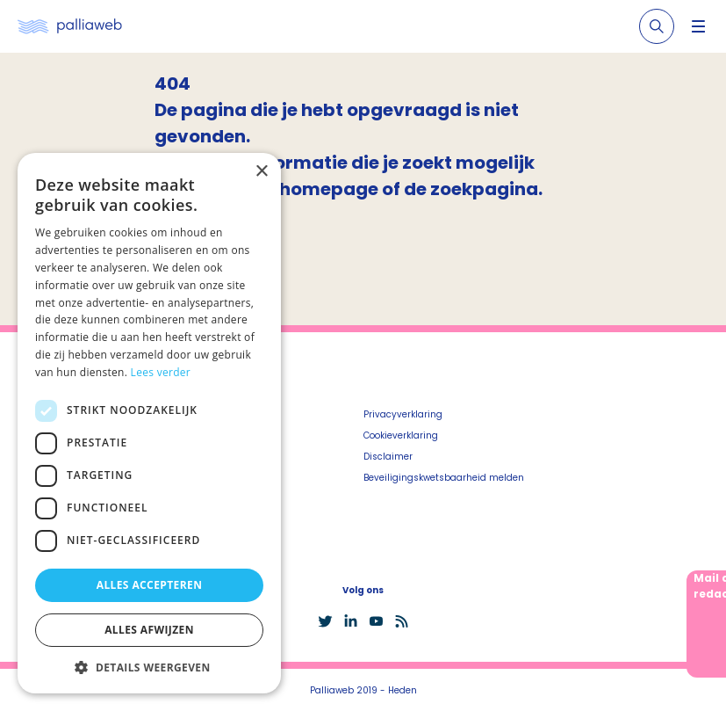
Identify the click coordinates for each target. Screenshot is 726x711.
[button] (149, 667)
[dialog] (149, 423)
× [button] (261, 171)
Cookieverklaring (400, 435)
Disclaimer (388, 456)
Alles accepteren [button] (150, 584)
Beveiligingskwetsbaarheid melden (443, 477)
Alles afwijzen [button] (149, 629)
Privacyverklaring (402, 414)
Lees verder (161, 372)
